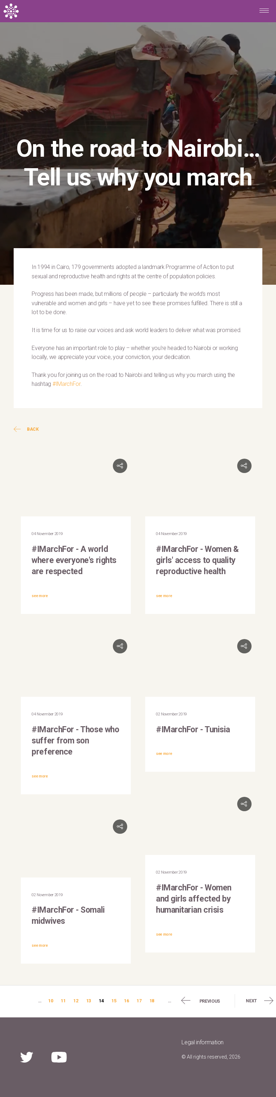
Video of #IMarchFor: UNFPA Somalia (76, 847)
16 (126, 1000)
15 (113, 1000)
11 (63, 1000)
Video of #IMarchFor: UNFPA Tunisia (200, 666)
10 (50, 1000)
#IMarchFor (66, 383)
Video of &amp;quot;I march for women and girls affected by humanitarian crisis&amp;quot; (200, 824)
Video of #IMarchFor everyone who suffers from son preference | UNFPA (76, 666)
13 (88, 1000)
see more (39, 596)
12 (75, 1000)
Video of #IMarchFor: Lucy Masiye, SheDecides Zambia (200, 486)
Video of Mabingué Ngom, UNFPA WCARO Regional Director (76, 486)
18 (152, 1000)
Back (26, 429)
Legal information (202, 1042)
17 (139, 1000)
